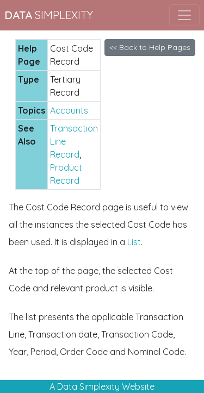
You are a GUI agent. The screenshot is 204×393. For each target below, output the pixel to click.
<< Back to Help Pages (149, 47)
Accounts (69, 110)
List (134, 241)
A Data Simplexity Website (102, 386)
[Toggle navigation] (184, 15)
